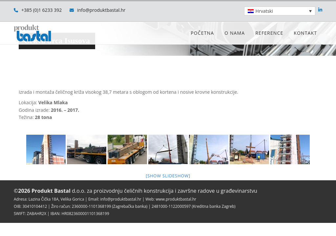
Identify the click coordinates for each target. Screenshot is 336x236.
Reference (269, 33)
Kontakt (305, 33)
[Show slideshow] (168, 176)
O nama (234, 33)
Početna (202, 33)
